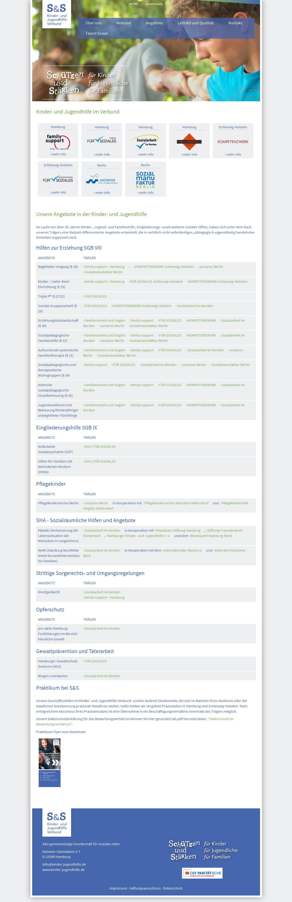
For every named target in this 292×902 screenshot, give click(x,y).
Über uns (93, 22)
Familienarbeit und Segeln (105, 320)
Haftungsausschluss (145, 888)
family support (142, 320)
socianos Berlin (211, 266)
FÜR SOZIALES (96, 296)
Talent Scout (96, 33)
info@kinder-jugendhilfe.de (64, 864)
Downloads (154, 3)
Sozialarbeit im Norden (195, 305)
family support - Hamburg (104, 266)
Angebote (154, 22)
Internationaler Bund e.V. (182, 550)
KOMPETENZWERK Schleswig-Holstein (164, 266)
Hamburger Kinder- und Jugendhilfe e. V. (138, 535)
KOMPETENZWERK (201, 320)
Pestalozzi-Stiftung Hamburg (178, 530)
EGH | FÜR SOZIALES (100, 446)
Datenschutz (172, 888)
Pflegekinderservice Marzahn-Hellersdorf (176, 503)
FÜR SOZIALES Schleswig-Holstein (156, 281)
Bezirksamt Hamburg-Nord (211, 535)
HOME (133, 3)
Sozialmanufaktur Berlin (103, 272)
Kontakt (235, 22)
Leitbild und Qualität (196, 22)
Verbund (123, 22)
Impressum (118, 888)
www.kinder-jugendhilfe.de (63, 869)
